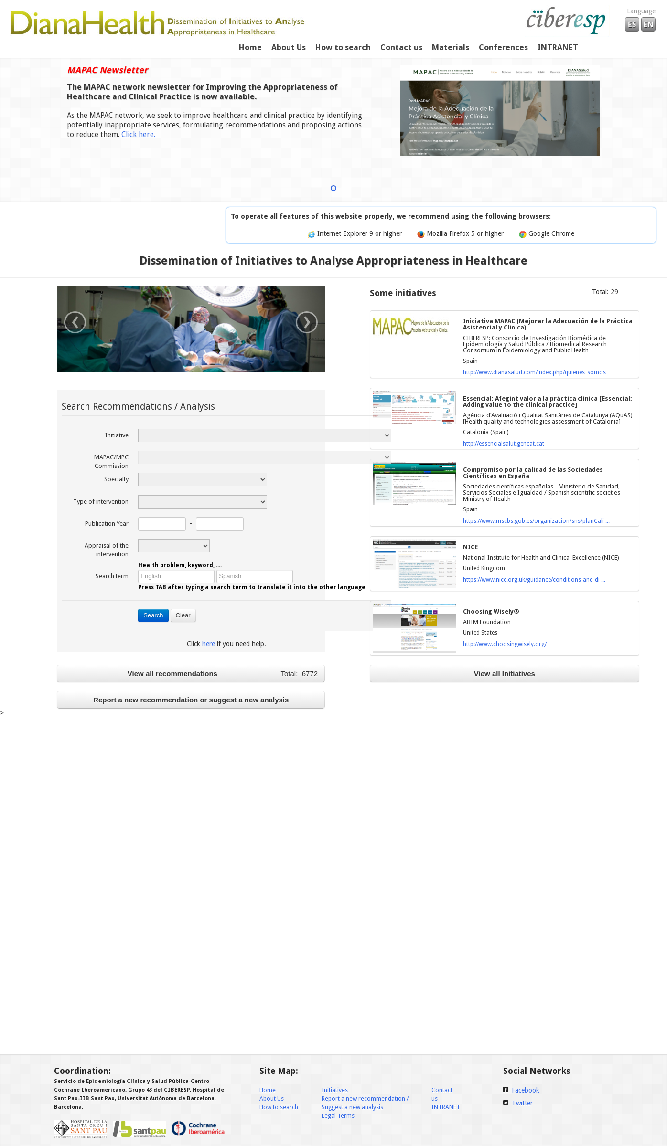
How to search (343, 47)
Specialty (116, 479)
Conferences (503, 47)
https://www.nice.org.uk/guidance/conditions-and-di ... (534, 579)
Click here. (138, 134)
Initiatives (335, 1089)
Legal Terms (338, 1115)
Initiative (117, 435)
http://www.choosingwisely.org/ (505, 644)
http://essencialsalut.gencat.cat (503, 443)
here (208, 643)
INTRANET (445, 1107)
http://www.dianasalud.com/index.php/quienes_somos (534, 372)
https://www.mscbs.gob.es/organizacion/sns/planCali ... (536, 521)
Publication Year (107, 523)
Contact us (401, 47)
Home (250, 47)
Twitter (522, 1103)
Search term (112, 576)
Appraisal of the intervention (107, 550)
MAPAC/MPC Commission (111, 461)
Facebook (525, 1090)
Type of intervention (101, 501)
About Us (288, 47)
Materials (450, 47)
